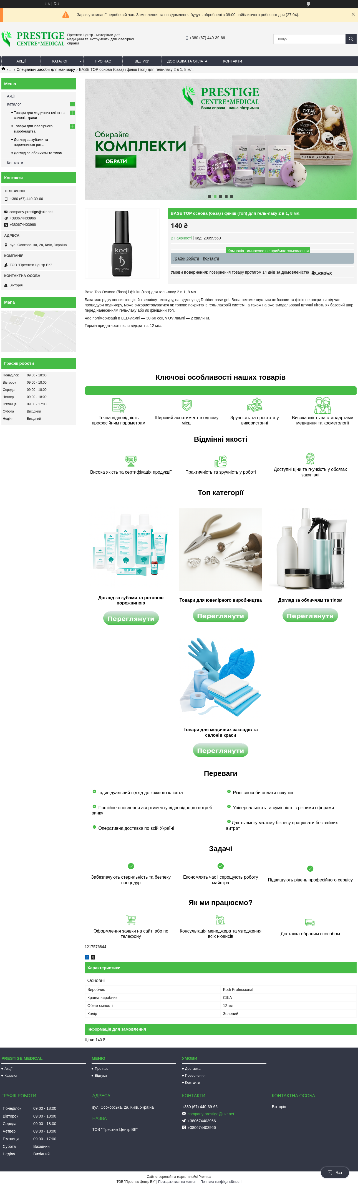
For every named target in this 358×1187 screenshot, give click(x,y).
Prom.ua (205, 1177)
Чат (334, 1172)
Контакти (232, 61)
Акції (21, 61)
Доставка (193, 1068)
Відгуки (142, 61)
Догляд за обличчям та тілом (38, 153)
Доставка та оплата (187, 61)
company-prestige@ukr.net (31, 212)
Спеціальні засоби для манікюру (46, 69)
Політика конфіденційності (220, 1182)
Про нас (103, 61)
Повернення (195, 1075)
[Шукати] (351, 39)
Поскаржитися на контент (178, 1182)
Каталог (60, 61)
